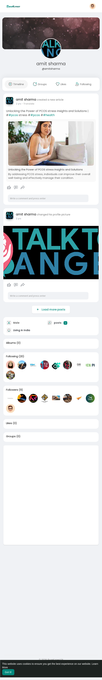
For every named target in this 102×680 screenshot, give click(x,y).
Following (12, 356)
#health (49, 115)
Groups (11, 436)
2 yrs (18, 103)
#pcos (13, 115)
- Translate (28, 103)
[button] (92, 6)
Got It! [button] (8, 672)
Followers (12, 389)
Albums (11, 342)
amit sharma (51, 64)
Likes (9, 423)
